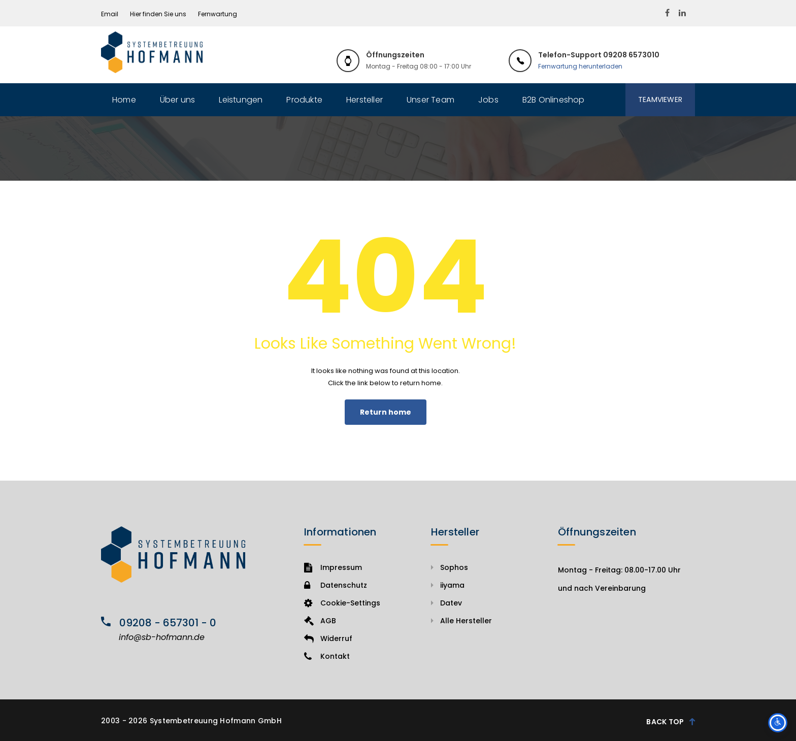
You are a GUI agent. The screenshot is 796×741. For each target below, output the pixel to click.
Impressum (333, 567)
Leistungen (240, 100)
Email (109, 14)
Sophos (454, 567)
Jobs (488, 100)
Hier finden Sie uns (158, 14)
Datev (451, 603)
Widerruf (328, 638)
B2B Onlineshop (553, 100)
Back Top (670, 721)
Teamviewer (660, 99)
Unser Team (430, 100)
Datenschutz (335, 585)
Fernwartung (217, 14)
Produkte (304, 100)
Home (124, 100)
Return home (385, 412)
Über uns (177, 100)
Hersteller (364, 100)
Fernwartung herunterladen (580, 66)
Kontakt (327, 656)
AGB (320, 621)
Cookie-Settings (342, 603)
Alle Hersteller (466, 621)
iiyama (452, 585)
